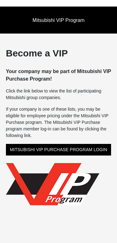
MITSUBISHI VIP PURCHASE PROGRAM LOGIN (58, 149)
